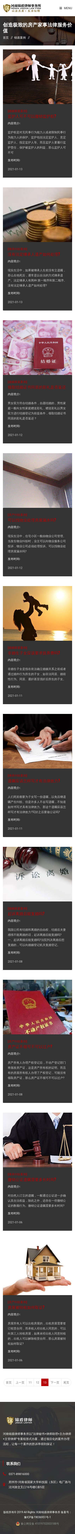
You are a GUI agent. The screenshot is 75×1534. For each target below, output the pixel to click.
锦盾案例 (20, 37)
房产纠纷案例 (17, 514)
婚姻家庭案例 (17, 111)
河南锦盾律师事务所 (48, 1512)
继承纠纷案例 (17, 248)
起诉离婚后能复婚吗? (26, 913)
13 (45, 1382)
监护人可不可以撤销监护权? (32, 116)
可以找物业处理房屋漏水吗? (32, 520)
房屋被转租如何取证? (26, 1307)
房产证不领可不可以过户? (30, 1046)
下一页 (55, 1382)
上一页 (20, 1382)
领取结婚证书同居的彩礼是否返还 (37, 387)
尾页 (66, 1382)
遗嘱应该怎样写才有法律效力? (34, 780)
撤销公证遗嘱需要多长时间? (32, 1179)
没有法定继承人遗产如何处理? (34, 254)
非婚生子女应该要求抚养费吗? (34, 653)
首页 (6, 37)
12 (37, 1382)
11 (30, 1382)
